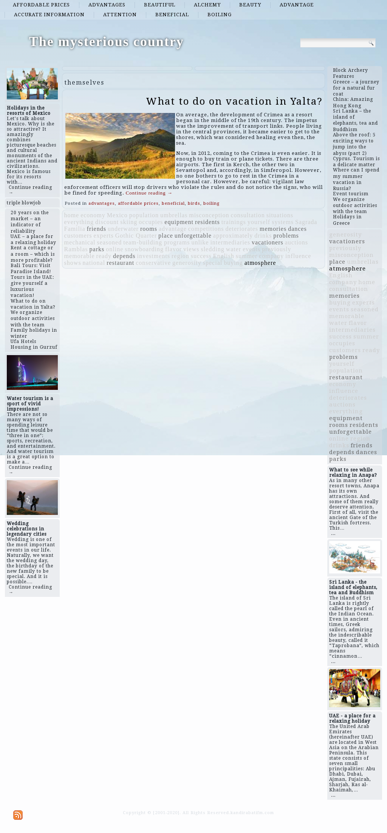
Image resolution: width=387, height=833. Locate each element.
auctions (296, 242)
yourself (259, 222)
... (333, 533)
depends (124, 256)
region (180, 256)
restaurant (120, 263)
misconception (209, 215)
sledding (212, 249)
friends (96, 229)
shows (72, 263)
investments (153, 256)
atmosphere (260, 263)
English (223, 256)
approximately (233, 235)
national (94, 263)
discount (107, 222)
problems (286, 235)
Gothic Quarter (136, 235)
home (71, 215)
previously (276, 249)
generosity (186, 263)
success (201, 256)
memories (273, 229)
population (144, 215)
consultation (248, 215)
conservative (153, 263)
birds (194, 203)
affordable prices (41, 5)
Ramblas (76, 249)
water (233, 249)
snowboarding (144, 249)
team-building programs (156, 242)
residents (207, 222)
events (251, 249)
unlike (200, 242)
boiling (219, 14)
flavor (173, 249)
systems (283, 222)
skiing (128, 222)
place (165, 235)
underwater (123, 229)
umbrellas (173, 215)
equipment (179, 222)
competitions (206, 229)
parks (97, 249)
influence (298, 256)
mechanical (80, 242)
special (212, 263)
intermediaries (230, 242)
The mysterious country (106, 41)
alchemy (207, 5)
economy (92, 215)
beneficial (172, 14)
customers (78, 235)
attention (120, 14)
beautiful (159, 5)
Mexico (117, 215)
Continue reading (149, 193)
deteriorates (241, 229)
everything (79, 222)
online (114, 249)
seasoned (109, 242)
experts (103, 235)
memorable (79, 256)
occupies (151, 222)
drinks (263, 235)
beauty (250, 5)
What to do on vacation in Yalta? (234, 101)
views (191, 249)
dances (297, 229)
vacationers (267, 242)
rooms (148, 229)
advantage (297, 5)
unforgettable (193, 235)
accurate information (49, 14)
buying (233, 263)
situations (279, 215)
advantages (106, 5)
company (271, 256)
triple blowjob (24, 203)
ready (104, 256)
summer (247, 256)
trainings (233, 222)
